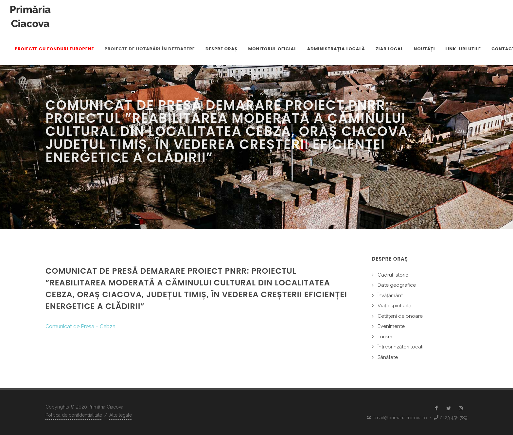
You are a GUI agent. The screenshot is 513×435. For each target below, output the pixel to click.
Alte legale (120, 415)
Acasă (461, 131)
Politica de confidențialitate (73, 415)
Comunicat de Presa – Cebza (80, 326)
